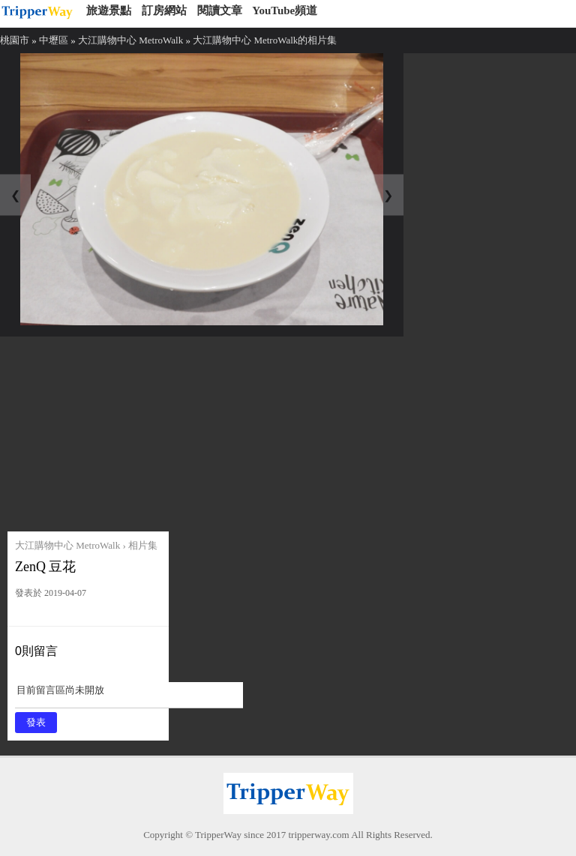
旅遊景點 (108, 10)
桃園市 (14, 40)
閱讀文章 (219, 10)
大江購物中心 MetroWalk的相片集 (265, 40)
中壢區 (53, 40)
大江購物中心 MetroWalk (130, 40)
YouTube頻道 (284, 10)
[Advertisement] (122, 430)
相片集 (143, 545)
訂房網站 (164, 10)
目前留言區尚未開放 (129, 695)
